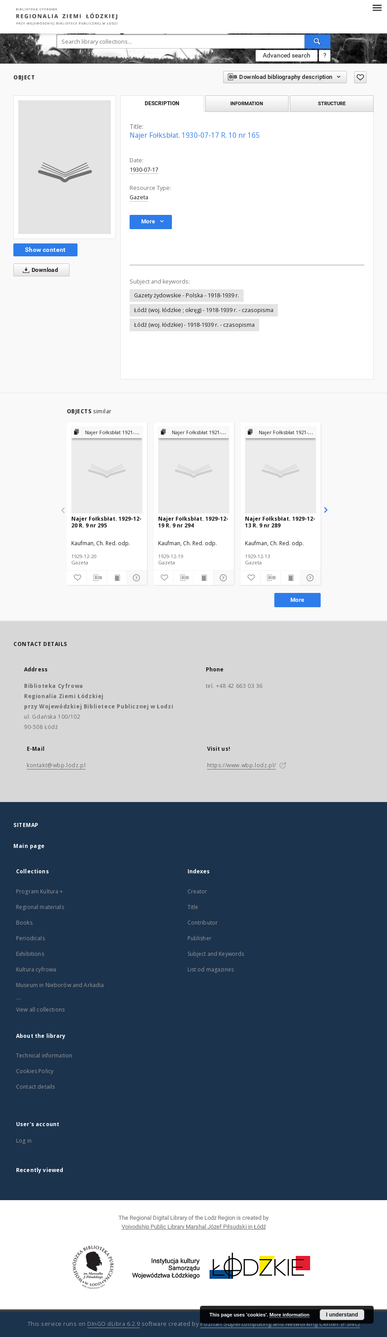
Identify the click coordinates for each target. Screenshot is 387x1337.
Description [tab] (162, 103)
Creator (197, 891)
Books (24, 922)
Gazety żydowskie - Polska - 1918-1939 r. (186, 295)
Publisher (199, 938)
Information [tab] (246, 103)
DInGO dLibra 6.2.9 (113, 1324)
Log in (24, 1140)
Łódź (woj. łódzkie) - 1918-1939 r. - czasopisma (194, 325)
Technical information (44, 1055)
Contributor (202, 922)
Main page (29, 846)
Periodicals (30, 938)
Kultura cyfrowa (36, 969)
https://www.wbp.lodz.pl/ (241, 765)
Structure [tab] (332, 103)
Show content (45, 249)
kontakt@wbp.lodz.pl (56, 765)
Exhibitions (30, 954)
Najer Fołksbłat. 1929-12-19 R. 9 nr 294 (193, 522)
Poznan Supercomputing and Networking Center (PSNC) (280, 1324)
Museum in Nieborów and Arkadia (60, 985)
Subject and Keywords (215, 954)
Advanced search (286, 55)
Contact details (35, 1086)
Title (193, 907)
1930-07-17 (144, 169)
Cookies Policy (34, 1071)
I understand (342, 1315)
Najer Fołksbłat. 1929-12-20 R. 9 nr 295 (106, 522)
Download (38, 270)
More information (289, 1314)
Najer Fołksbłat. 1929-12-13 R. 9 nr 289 (280, 522)
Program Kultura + (39, 891)
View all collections (40, 1009)
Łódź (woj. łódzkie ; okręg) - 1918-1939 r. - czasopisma (203, 310)
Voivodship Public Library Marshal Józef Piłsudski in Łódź (194, 1226)
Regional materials (40, 907)
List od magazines (210, 969)
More (297, 600)
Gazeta (139, 197)
